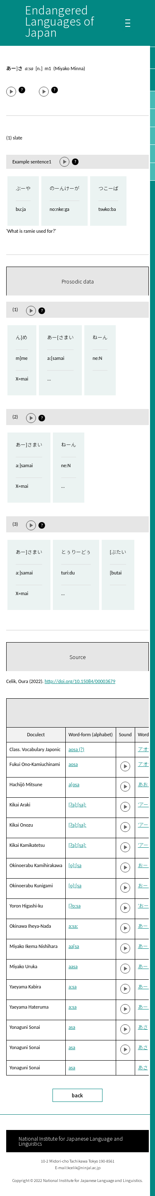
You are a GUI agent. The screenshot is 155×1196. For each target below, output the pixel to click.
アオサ (145, 749)
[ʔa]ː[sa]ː (77, 805)
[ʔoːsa (75, 906)
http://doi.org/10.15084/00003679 (80, 681)
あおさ (145, 784)
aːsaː (73, 926)
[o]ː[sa (75, 865)
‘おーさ (146, 906)
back (77, 1095)
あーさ (145, 946)
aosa (73, 764)
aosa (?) (76, 749)
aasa (73, 966)
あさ (143, 1027)
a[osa (74, 784)
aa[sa (74, 946)
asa (72, 1027)
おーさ (145, 865)
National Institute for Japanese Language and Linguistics (71, 1141)
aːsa (73, 987)
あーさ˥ (146, 1007)
